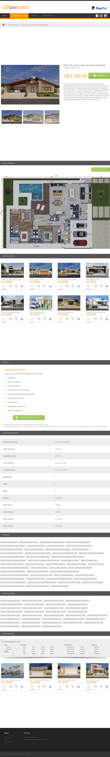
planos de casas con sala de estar (41, 575)
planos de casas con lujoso (59, 586)
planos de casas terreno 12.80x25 (11, 611)
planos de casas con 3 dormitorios (11, 549)
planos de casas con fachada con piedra (37, 553)
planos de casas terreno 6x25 (31, 622)
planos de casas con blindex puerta (86, 579)
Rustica (95, 649)
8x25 (32, 651)
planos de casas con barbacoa (55, 564)
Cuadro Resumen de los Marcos (19, 390)
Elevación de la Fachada (16, 398)
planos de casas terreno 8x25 (31, 626)
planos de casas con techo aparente (37, 586)
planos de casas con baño (58, 568)
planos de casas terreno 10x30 (53, 601)
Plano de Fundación (14, 410)
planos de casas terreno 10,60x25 (11, 604)
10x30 (41, 649)
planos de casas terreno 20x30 (53, 615)
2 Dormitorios (69, 649)
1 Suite (81, 647)
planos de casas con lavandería (92, 582)
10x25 (41, 647)
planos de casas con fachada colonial (12, 557)
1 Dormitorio (69, 647)
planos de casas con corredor (34, 549)
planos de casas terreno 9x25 (52, 626)
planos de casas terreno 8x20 (10, 626)
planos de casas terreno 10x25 (32, 601)
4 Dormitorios (69, 653)
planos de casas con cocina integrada (78, 542)
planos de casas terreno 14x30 (55, 611)
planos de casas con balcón (70, 560)
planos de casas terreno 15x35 (10, 615)
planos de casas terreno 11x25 (34, 604)
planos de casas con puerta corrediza (12, 579)
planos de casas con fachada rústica (38, 557)
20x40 (50, 653)
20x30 (50, 651)
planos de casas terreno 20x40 (75, 615)
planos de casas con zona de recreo (12, 564)
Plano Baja (11, 378)
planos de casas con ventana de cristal (13, 582)
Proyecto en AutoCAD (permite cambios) (21, 394)
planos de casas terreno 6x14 (95, 619)
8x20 (32, 649)
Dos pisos (8, 649)
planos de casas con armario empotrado (59, 579)
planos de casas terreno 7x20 (73, 622)
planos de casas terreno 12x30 (32, 608)
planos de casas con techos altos (37, 571)
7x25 (32, 647)
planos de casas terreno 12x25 (77, 604)
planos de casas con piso (80, 549)
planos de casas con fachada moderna (91, 553)
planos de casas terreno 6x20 (10, 622)
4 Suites (81, 653)
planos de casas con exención (84, 575)
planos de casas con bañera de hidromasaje (14, 568)
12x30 (41, 653)
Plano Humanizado (14, 386)
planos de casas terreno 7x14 (52, 622)
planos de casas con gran (89, 560)
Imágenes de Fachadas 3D (17, 406)
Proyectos (7, 737)
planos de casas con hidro (39, 568)
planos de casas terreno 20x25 (32, 615)
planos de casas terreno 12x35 (53, 608)
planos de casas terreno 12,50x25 (76, 608)
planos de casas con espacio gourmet (51, 542)
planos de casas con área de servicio (12, 586)
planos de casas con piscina (34, 564)
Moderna (95, 647)
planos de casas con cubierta (77, 564)
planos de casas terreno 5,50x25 (74, 619)
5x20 (23, 647)
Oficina (6, 739)
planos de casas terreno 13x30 (34, 611)
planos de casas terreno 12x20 (55, 604)
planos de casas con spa (96, 564)
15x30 (50, 649)
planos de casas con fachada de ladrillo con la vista (68, 557)
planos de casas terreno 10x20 (10, 601)
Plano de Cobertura (14, 382)
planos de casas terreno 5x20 (31, 619)
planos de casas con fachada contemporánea (64, 571)
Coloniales (96, 653)
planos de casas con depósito (63, 575)
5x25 (23, 649)
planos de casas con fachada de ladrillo (13, 560)
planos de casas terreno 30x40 (97, 615)
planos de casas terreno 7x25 (93, 622)
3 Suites (81, 651)
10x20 (32, 653)
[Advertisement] (55, 46)
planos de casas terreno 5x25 (52, 619)
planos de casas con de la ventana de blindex (42, 582)
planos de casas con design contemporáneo (14, 575)
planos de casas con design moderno (80, 568)
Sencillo (95, 651)
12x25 (41, 651)
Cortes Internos (13, 402)
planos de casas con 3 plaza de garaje (13, 571)
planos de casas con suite (9, 542)
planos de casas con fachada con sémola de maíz (43, 560)
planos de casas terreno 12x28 (10, 608)
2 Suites (81, 649)
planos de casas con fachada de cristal (65, 553)
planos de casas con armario (28, 542)
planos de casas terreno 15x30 (77, 611)
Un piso (7, 647)
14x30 (50, 647)
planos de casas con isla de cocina (69, 582)
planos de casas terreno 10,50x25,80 (77, 601)
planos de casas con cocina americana (13, 546)
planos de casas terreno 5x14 (10, 619)
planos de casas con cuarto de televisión (79, 546)
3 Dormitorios (69, 651)
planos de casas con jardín (55, 546)
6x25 (23, 651)
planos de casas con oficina (36, 546)
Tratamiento (8, 742)
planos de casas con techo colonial (12, 553)
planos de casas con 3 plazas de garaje (58, 549)
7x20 (23, 653)
